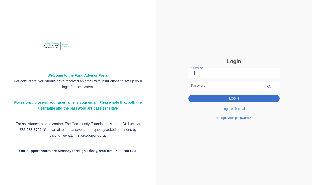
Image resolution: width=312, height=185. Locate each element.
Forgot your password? (234, 118)
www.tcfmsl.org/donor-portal (85, 135)
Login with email (234, 109)
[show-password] (269, 86)
